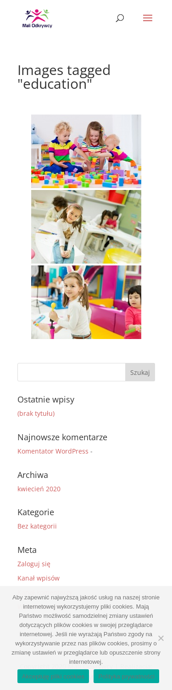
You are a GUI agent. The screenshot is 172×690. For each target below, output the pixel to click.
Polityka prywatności (126, 676)
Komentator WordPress (53, 451)
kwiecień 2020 (39, 488)
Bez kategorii (37, 526)
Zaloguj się (33, 563)
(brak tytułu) (36, 413)
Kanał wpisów (38, 578)
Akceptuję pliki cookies (53, 676)
